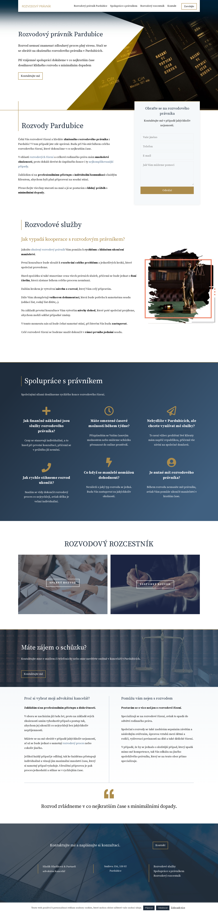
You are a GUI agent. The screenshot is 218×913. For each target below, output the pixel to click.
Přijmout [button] (149, 908)
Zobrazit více (178, 907)
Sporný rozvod (63, 582)
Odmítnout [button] (163, 908)
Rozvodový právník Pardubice (90, 5)
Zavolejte (189, 6)
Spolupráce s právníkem (123, 5)
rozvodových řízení (41, 157)
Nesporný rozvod (155, 584)
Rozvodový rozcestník (152, 5)
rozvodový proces (73, 743)
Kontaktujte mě (30, 76)
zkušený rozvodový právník (47, 249)
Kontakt (171, 5)
